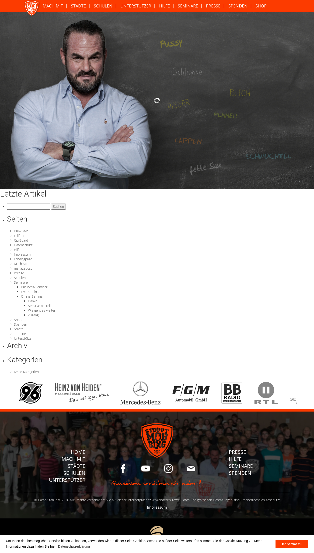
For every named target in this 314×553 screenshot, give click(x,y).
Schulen (103, 6)
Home (78, 452)
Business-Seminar (34, 287)
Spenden (238, 6)
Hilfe (164, 6)
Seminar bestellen (41, 305)
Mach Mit (53, 6)
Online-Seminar (32, 296)
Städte (78, 6)
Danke (32, 301)
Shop (261, 6)
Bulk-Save (21, 231)
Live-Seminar (30, 291)
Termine (20, 333)
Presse (213, 6)
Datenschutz (23, 245)
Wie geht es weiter (41, 310)
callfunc (19, 235)
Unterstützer (135, 6)
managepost (23, 268)
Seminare (188, 6)
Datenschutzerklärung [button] (74, 546)
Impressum (22, 254)
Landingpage (23, 259)
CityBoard (21, 240)
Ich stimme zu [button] (291, 544)
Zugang (33, 315)
